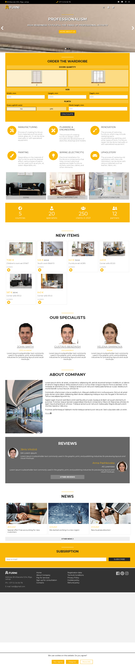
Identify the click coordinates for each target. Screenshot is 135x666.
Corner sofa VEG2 (14, 296)
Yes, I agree (58, 662)
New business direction (101, 530)
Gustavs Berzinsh (67, 346)
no (21, 109)
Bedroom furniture (67, 197)
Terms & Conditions (76, 575)
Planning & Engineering (67, 128)
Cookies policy (73, 580)
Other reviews (67, 477)
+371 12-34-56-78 (63, 2)
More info (86, 662)
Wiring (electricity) (71, 152)
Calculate (67, 114)
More (48, 413)
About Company (43, 575)
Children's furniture (109, 197)
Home (39, 573)
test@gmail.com (18, 587)
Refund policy (73, 583)
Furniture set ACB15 (77, 263)
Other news (67, 539)
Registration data (75, 573)
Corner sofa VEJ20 (107, 263)
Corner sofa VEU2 (45, 296)
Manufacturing (27, 127)
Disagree (72, 662)
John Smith (25, 346)
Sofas (26, 197)
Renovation (108, 127)
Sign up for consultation (46, 580)
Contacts (40, 583)
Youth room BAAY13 (46, 263)
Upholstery (108, 152)
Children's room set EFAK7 (18, 263)
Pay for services (42, 578)
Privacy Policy (73, 578)
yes (51, 109)
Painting (23, 152)
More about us (67, 32)
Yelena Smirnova (109, 346)
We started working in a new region (64, 530)
